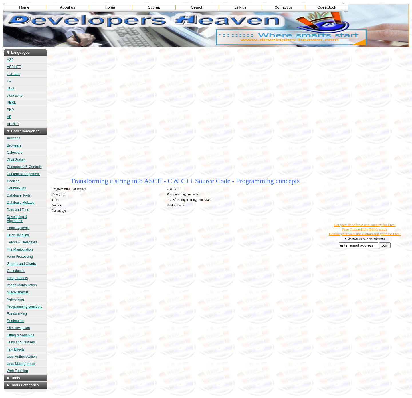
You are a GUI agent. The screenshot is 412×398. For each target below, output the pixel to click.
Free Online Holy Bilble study (364, 229)
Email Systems (18, 228)
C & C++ (13, 74)
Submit (154, 7)
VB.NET (13, 124)
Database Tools (19, 195)
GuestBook (326, 7)
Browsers (14, 145)
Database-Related (21, 203)
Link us (240, 7)
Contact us (283, 7)
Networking (15, 299)
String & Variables (20, 335)
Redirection (15, 321)
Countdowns (16, 188)
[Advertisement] (154, 86)
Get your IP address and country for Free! (365, 225)
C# (9, 81)
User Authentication (22, 357)
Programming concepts (24, 307)
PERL (11, 103)
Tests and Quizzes (21, 342)
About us (67, 7)
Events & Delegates (22, 242)
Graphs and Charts (21, 264)
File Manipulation (20, 249)
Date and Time (18, 210)
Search (197, 7)
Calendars (15, 153)
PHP (10, 110)
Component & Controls (24, 167)
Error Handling (18, 235)
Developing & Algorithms (17, 219)
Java (10, 88)
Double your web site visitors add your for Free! (365, 234)
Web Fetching (17, 371)
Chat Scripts (16, 160)
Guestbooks (16, 271)
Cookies (13, 181)
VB (9, 117)
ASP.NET (14, 67)
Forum (110, 7)
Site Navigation (18, 328)
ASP (10, 60)
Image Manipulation (22, 285)
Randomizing (17, 314)
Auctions (13, 138)
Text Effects (16, 349)
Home (24, 7)
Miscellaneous (18, 292)
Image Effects (17, 278)
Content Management (23, 174)
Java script (15, 95)
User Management (21, 364)
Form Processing (20, 257)
